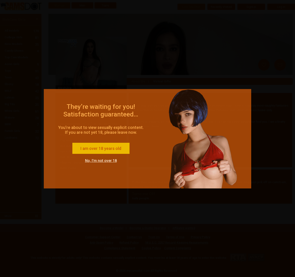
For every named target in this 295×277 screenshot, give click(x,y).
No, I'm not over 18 (101, 160)
